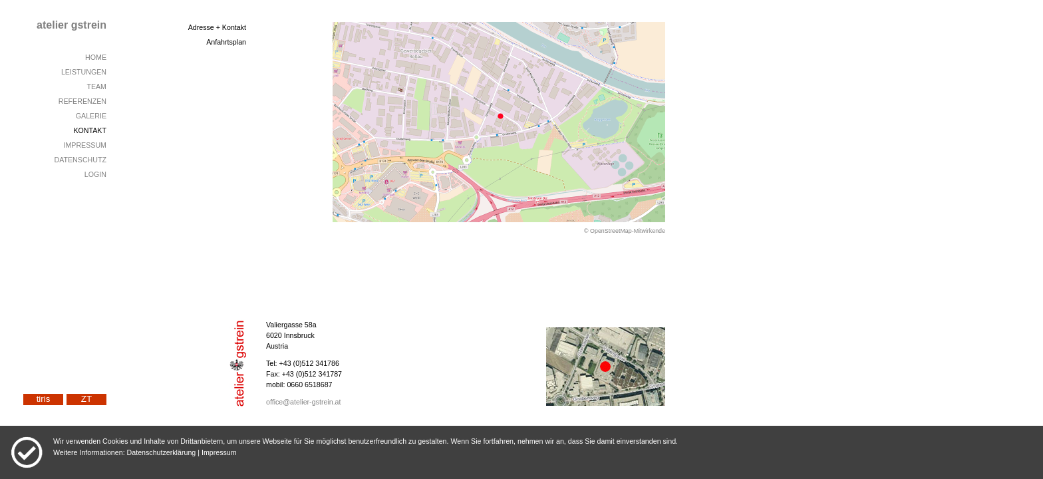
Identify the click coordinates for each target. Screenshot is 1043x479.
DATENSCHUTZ (80, 160)
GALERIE (91, 116)
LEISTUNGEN (83, 72)
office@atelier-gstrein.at (303, 402)
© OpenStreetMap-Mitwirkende (624, 231)
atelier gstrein (71, 25)
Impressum (219, 452)
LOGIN (95, 174)
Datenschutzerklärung (161, 452)
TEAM (96, 86)
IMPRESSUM (84, 145)
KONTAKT (89, 130)
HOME (95, 57)
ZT (86, 399)
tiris (44, 399)
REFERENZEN (82, 101)
